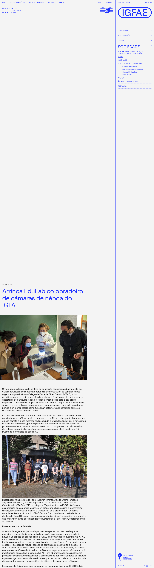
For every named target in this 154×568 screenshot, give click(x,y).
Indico (100, 2)
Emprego (61, 2)
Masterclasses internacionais (132, 69)
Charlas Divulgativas (129, 72)
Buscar (148, 2)
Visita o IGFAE (127, 74)
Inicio (4, 2)
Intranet (122, 566)
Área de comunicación (128, 81)
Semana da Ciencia (129, 67)
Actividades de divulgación (130, 63)
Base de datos (124, 2)
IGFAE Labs (122, 60)
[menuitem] (144, 565)
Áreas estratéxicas (17, 2)
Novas (120, 57)
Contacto (122, 86)
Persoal (40, 2)
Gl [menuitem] (147, 566)
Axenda (121, 78)
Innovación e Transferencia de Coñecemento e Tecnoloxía (131, 52)
